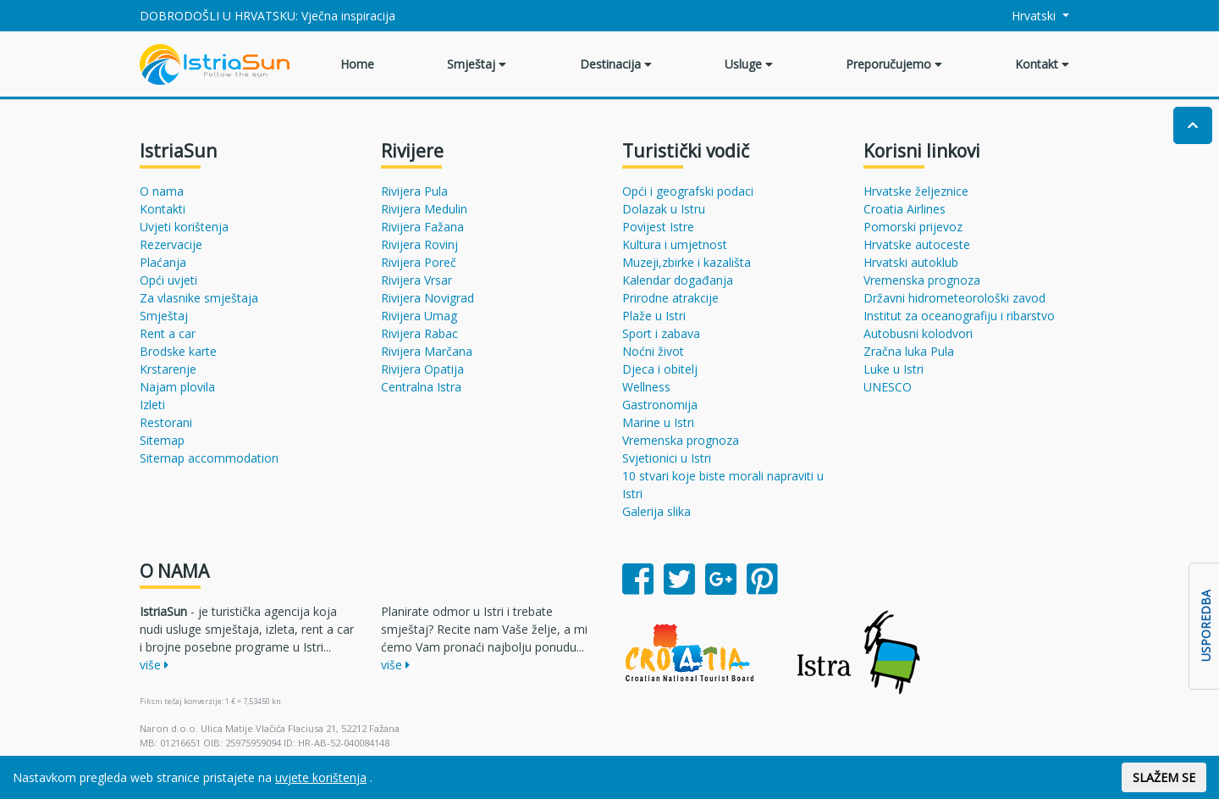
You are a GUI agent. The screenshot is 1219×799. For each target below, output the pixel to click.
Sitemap (162, 440)
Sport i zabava (661, 333)
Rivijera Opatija (422, 369)
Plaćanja (163, 262)
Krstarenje (168, 369)
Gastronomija (660, 405)
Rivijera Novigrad (427, 298)
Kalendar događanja (677, 280)
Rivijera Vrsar (416, 280)
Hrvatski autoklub (910, 262)
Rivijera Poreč (418, 262)
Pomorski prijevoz (913, 227)
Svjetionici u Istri (666, 458)
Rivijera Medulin (424, 209)
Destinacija (616, 64)
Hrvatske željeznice (915, 191)
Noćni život (653, 351)
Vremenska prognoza (680, 440)
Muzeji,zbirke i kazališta (686, 262)
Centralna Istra (421, 387)
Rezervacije (171, 244)
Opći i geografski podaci (687, 191)
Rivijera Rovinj (419, 244)
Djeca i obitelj (660, 369)
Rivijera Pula (414, 191)
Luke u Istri (893, 369)
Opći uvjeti (168, 280)
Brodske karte (178, 351)
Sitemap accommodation (209, 458)
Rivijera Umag (419, 316)
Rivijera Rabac (419, 333)
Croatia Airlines (904, 209)
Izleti (152, 405)
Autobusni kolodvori (918, 333)
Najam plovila (177, 387)
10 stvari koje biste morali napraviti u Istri (723, 485)
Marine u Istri (658, 422)
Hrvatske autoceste (916, 244)
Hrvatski (1025, 16)
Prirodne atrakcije (670, 298)
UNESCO (887, 387)
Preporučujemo (894, 64)
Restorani (166, 422)
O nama (162, 191)
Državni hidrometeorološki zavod (954, 298)
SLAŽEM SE (1164, 777)
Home (357, 64)
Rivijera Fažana (422, 227)
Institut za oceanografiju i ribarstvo (959, 316)
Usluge (749, 64)
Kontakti (162, 209)
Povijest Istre (658, 227)
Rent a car (168, 333)
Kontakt (1042, 64)
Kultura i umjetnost (674, 244)
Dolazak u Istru (663, 209)
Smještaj (476, 64)
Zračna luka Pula (908, 351)
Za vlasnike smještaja (199, 298)
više (154, 665)
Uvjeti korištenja (184, 227)
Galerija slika (656, 511)
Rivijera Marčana (426, 351)
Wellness (646, 387)
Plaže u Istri (654, 316)
